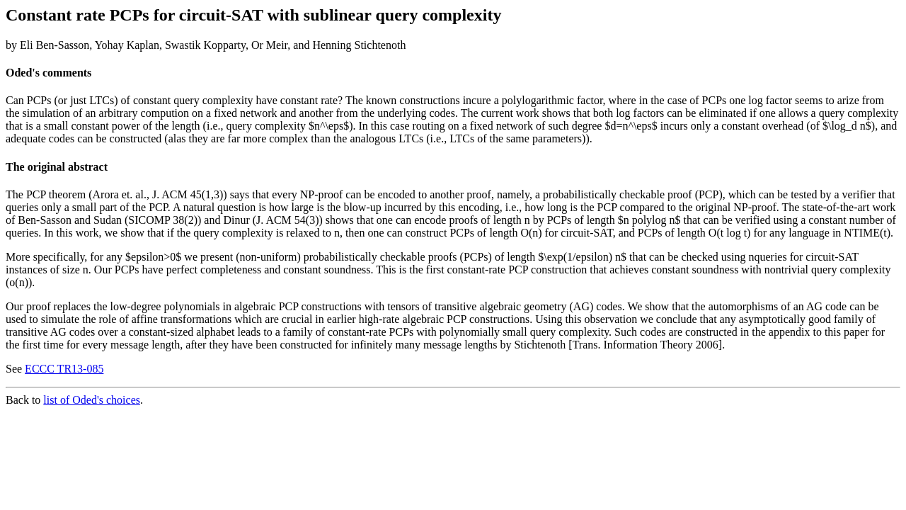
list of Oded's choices (91, 400)
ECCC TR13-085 (64, 369)
